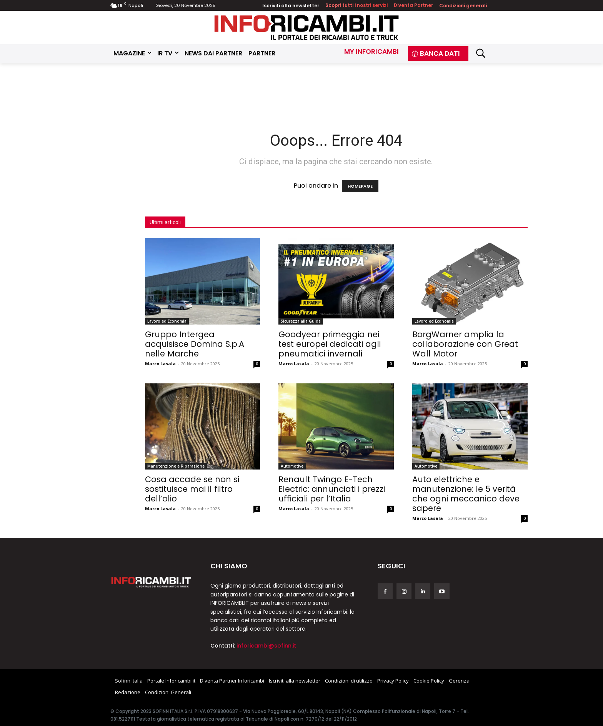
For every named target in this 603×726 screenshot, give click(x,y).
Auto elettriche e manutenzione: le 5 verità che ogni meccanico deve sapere (466, 494)
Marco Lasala (160, 363)
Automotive (292, 466)
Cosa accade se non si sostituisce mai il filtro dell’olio (192, 489)
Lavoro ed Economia (167, 321)
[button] (480, 53)
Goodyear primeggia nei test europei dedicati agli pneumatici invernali (329, 344)
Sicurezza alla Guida (301, 321)
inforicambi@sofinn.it (266, 645)
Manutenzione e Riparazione (176, 466)
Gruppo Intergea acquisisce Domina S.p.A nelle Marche (194, 344)
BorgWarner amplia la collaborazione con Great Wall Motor (465, 344)
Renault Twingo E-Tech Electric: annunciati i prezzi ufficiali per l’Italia (331, 489)
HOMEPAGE (360, 186)
